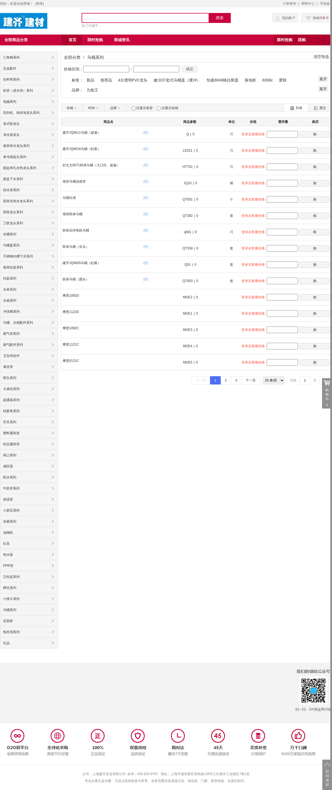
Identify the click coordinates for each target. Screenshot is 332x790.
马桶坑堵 (69, 198)
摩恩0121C (71, 361)
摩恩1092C (71, 328)
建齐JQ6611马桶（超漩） (82, 133)
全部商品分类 (16, 40)
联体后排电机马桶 (76, 230)
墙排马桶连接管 (74, 181)
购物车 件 (317, 18)
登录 (39, 4)
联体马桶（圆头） (76, 279)
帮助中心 (308, 4)
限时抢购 (284, 40)
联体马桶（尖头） (76, 247)
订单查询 (289, 4)
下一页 (251, 380)
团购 (302, 40)
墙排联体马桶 (72, 214)
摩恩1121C (71, 344)
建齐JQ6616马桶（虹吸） (82, 149)
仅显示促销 (170, 108)
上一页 (201, 380)
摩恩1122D (71, 312)
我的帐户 (288, 18)
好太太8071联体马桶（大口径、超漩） (91, 165)
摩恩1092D (71, 295)
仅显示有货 (144, 108)
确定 (190, 69)
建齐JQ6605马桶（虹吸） (82, 263)
